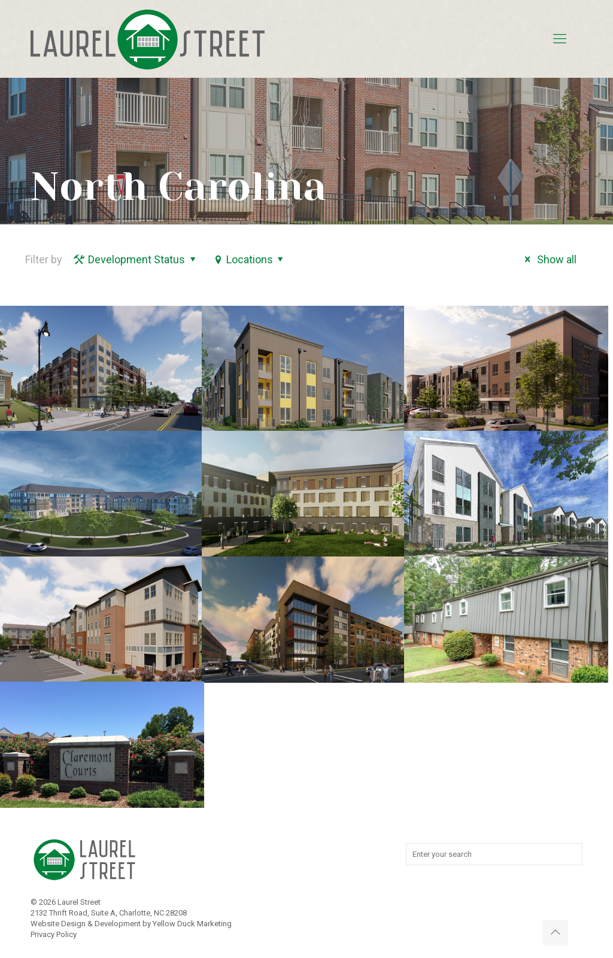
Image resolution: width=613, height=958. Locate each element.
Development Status (135, 259)
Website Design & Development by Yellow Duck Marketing (131, 923)
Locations (249, 259)
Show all (548, 259)
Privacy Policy (54, 934)
